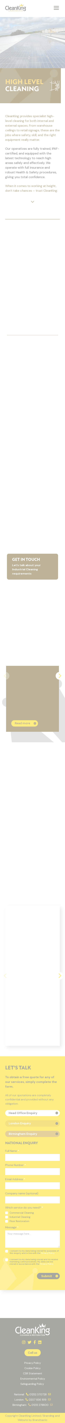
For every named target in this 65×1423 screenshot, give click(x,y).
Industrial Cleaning (17, 1217)
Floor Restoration (17, 1221)
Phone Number (15, 1165)
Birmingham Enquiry (23, 1134)
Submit (46, 1276)
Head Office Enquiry (23, 1113)
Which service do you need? (24, 1207)
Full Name (12, 1151)
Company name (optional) (21, 1193)
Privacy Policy (47, 1253)
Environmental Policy (32, 1378)
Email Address (15, 1179)
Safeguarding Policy (32, 1384)
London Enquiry (20, 1123)
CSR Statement (32, 1373)
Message (12, 1227)
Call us (32, 1353)
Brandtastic (40, 1420)
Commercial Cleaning (19, 1212)
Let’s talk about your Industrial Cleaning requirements (30, 566)
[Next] (59, 676)
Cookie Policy (32, 1368)
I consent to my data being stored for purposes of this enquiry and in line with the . (32, 1252)
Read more (22, 723)
